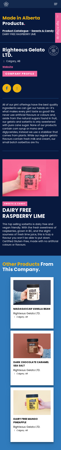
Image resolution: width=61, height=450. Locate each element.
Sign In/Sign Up (58, 27)
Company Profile (19, 73)
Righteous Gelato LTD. (23, 52)
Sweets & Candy (42, 31)
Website (7, 67)
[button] (55, 4)
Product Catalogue (15, 31)
